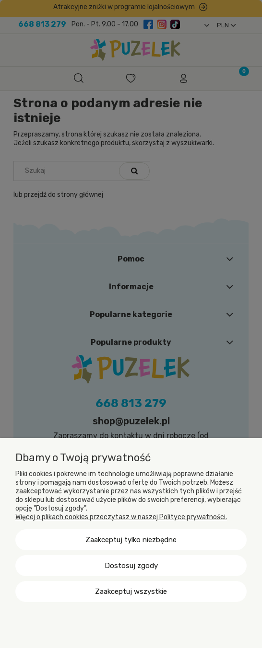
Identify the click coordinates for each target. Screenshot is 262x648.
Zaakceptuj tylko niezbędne (131, 539)
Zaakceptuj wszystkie (131, 591)
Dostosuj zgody (131, 565)
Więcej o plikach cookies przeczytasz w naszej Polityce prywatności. (121, 517)
